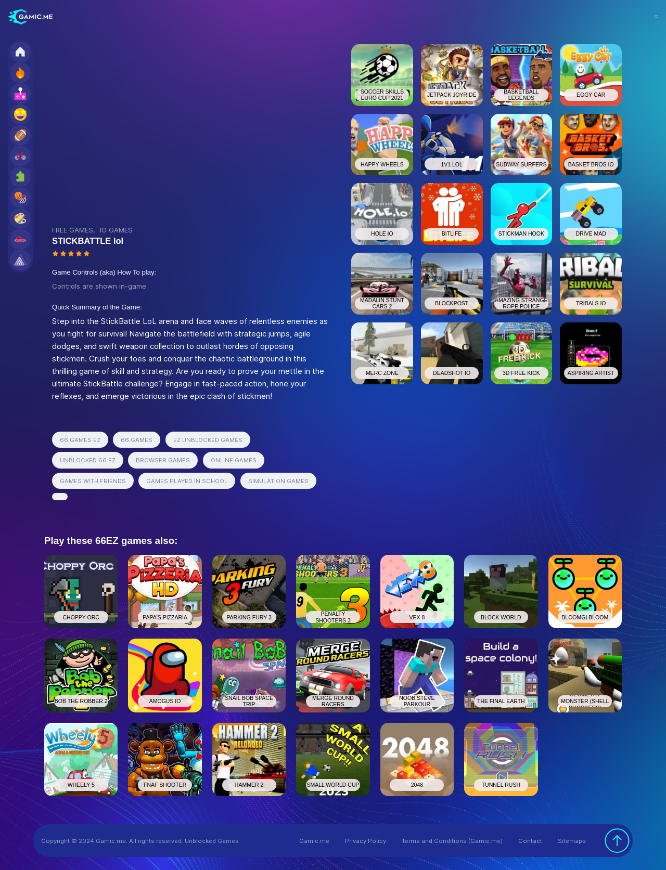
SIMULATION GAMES (278, 481)
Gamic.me (314, 841)
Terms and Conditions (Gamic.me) (452, 841)
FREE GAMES (72, 230)
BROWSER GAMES (163, 460)
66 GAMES (136, 440)
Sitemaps (572, 841)
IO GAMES (116, 230)
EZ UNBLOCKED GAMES (207, 440)
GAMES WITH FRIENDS (93, 481)
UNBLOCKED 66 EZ (88, 460)
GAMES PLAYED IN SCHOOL (186, 481)
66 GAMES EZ (80, 440)
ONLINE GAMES (234, 460)
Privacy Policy (365, 841)
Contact (530, 841)
